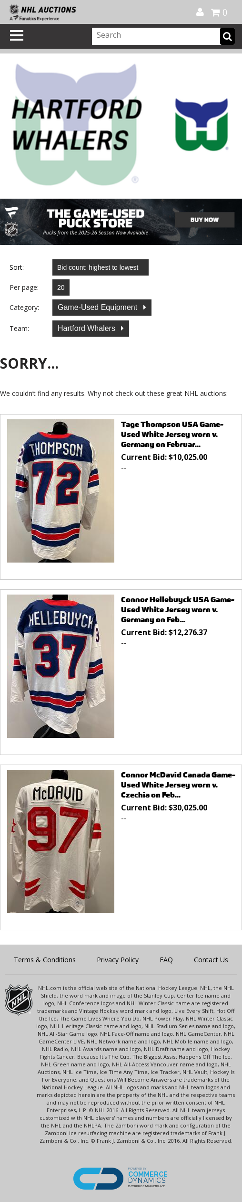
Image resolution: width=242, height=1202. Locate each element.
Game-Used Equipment (99, 307)
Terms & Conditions (45, 959)
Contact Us (211, 959)
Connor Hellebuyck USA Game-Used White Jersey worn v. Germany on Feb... (177, 610)
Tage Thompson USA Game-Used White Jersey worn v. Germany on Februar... (172, 434)
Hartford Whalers (87, 328)
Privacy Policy (118, 959)
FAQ (166, 959)
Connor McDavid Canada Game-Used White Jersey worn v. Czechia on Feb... (178, 785)
